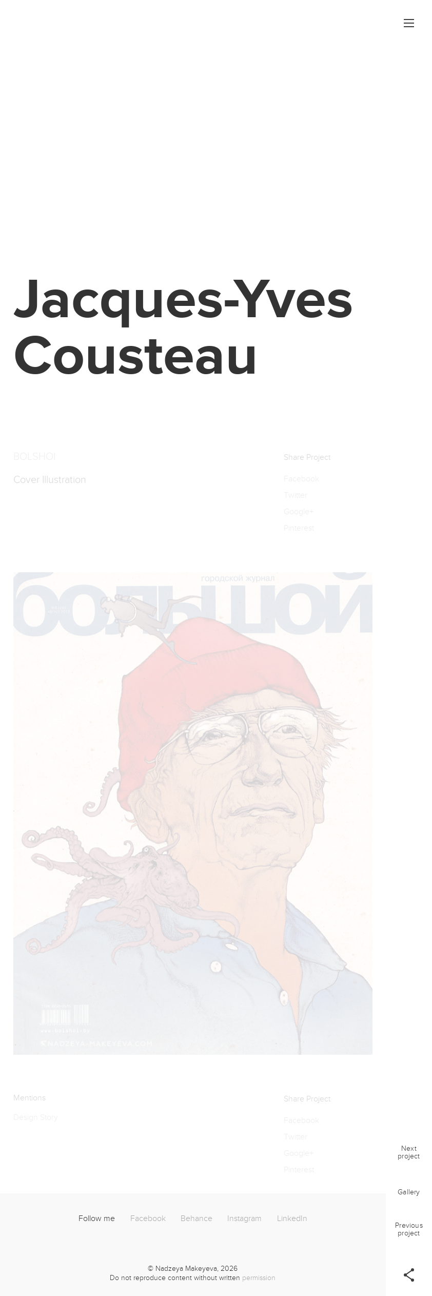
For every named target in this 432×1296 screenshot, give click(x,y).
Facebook (148, 1218)
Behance (196, 1218)
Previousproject (409, 1229)
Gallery (409, 1192)
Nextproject (409, 1152)
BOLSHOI (34, 460)
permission (259, 1277)
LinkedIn (292, 1218)
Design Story (35, 1121)
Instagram (244, 1218)
